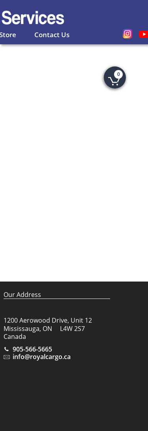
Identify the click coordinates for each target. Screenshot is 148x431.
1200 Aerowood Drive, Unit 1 (46, 320)
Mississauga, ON (28, 328)
